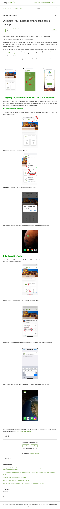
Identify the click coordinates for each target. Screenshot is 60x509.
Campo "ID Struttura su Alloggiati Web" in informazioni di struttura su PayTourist (23, 483)
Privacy (26, 506)
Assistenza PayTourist (8, 8)
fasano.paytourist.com (51, 51)
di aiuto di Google (26, 431)
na (20, 431)
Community (37, 2)
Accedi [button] (53, 2)
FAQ (16, 8)
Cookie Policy (32, 506)
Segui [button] (54, 29)
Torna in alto (7, 458)
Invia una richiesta (45, 2)
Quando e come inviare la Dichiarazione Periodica (16, 480)
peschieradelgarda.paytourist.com (12, 53)
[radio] (25, 445)
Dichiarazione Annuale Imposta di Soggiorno (14, 477)
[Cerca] (45, 8)
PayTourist (21, 504)
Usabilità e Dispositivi (23, 8)
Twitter (6, 436)
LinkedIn (9, 436)
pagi (18, 431)
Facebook (4, 436)
